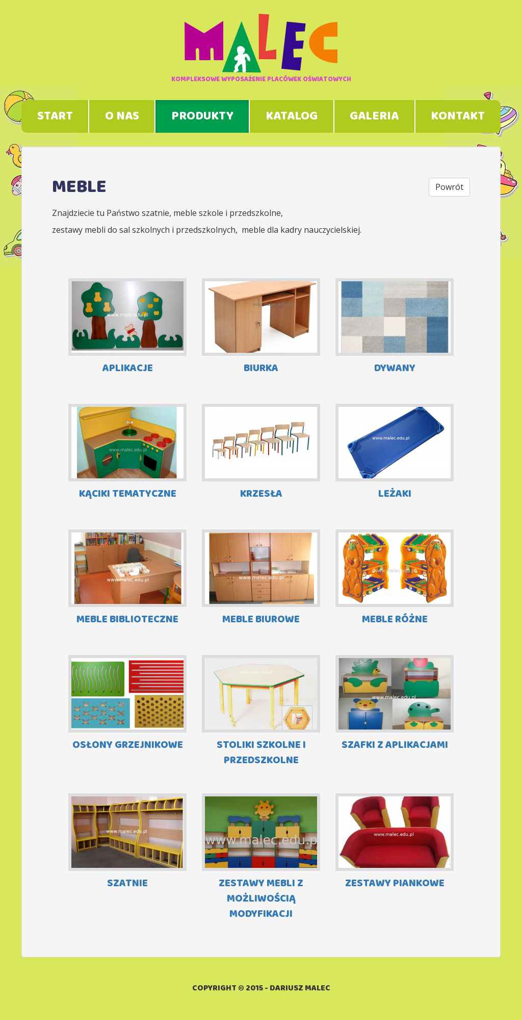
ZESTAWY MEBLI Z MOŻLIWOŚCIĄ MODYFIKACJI (261, 857)
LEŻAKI (394, 453)
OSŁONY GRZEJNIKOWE (127, 704)
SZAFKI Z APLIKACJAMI (394, 704)
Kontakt (458, 116)
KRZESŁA (261, 453)
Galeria (374, 116)
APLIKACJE (127, 327)
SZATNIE (127, 842)
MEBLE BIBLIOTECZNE (127, 578)
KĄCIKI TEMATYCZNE (127, 453)
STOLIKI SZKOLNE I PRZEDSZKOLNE (261, 711)
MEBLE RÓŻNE (394, 578)
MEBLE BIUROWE (261, 578)
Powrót (449, 186)
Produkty (202, 116)
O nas (122, 116)
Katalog (292, 116)
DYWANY (394, 327)
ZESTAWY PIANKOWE (394, 842)
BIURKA (261, 327)
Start (55, 116)
